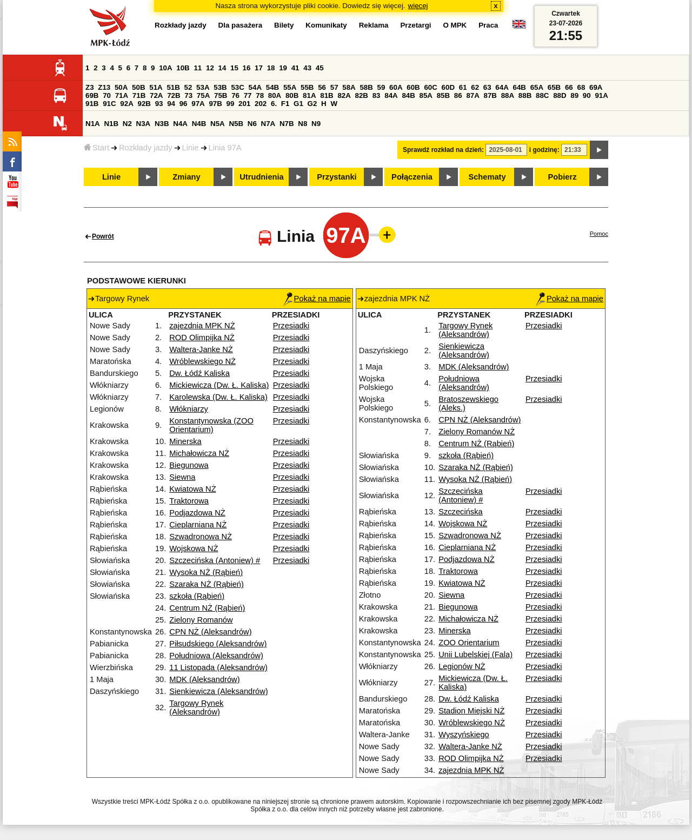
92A (126, 104)
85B (443, 95)
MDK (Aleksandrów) (204, 679)
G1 (298, 104)
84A (390, 95)
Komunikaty (326, 25)
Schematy (486, 177)
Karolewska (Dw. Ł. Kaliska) (218, 397)
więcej (418, 6)
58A (348, 87)
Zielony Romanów (200, 620)
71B (138, 95)
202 (261, 104)
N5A (217, 124)
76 (235, 95)
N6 (252, 124)
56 (322, 87)
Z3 (89, 87)
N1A (92, 124)
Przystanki (336, 177)
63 (487, 87)
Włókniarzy (188, 409)
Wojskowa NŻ (193, 548)
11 (198, 68)
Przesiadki (291, 325)
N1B (111, 124)
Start (96, 147)
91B (91, 104)
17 (259, 68)
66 (569, 87)
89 (574, 95)
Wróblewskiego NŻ (202, 361)
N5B (236, 124)
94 (171, 104)
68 (581, 87)
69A (595, 87)
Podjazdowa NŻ (197, 512)
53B (220, 87)
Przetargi (415, 25)
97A (197, 104)
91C (109, 104)
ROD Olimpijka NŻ (202, 337)
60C (430, 87)
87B (490, 95)
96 (183, 104)
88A (507, 95)
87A (472, 95)
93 (159, 104)
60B (413, 87)
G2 (312, 104)
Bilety (284, 25)
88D (559, 95)
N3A (143, 124)
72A (156, 95)
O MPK (455, 25)
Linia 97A (225, 147)
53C (237, 87)
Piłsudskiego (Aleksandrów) (218, 643)
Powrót (103, 236)
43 (307, 68)
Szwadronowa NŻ (200, 536)
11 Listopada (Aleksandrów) (218, 667)
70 (107, 95)
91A (601, 95)
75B (220, 95)
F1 (285, 104)
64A (501, 87)
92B (143, 104)
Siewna (182, 477)
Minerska (185, 441)
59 (381, 87)
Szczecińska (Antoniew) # (214, 560)
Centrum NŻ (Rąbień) (207, 608)
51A (155, 87)
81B (326, 95)
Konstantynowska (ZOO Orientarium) (211, 425)
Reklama (374, 25)
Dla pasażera (240, 25)
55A (289, 87)
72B (173, 95)
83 (376, 95)
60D (448, 87)
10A (165, 68)
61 (463, 87)
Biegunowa (189, 465)
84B (408, 95)
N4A (180, 124)
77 (248, 95)
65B (554, 87)
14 (222, 68)
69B (91, 95)
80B (291, 95)
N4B (199, 124)
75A (203, 95)
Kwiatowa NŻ (192, 489)
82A (343, 95)
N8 (302, 124)
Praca (488, 25)
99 (231, 104)
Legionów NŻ (461, 666)
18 (271, 68)
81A (309, 95)
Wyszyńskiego (463, 734)
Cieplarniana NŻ (198, 524)
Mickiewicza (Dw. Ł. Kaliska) (219, 385)
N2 (127, 124)
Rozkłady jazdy (145, 147)
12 (210, 68)
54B (272, 87)
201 (244, 104)
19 (283, 68)
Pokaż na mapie (317, 298)
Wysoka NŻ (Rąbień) (206, 572)
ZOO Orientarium (468, 642)
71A (121, 95)
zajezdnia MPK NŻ (202, 325)
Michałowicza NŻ (199, 453)
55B (307, 87)
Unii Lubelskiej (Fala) (475, 654)
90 (587, 95)
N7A (268, 124)
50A (121, 87)
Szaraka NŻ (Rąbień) (206, 584)
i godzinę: (544, 150)
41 (295, 68)
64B (519, 87)
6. (274, 104)
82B (361, 95)
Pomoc (599, 233)
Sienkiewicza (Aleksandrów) (218, 691)
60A (395, 87)
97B (215, 104)
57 (334, 87)
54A (255, 87)
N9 (316, 124)
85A (426, 95)
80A (274, 95)
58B (366, 87)
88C (542, 95)
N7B (287, 124)
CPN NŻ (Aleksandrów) (210, 631)
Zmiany (186, 177)
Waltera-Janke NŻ (201, 349)
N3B (162, 124)
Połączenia (411, 177)
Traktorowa (189, 501)
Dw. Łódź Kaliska (199, 373)
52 (188, 87)
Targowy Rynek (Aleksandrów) (196, 707)
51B (173, 87)
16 (247, 68)
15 (234, 68)
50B (138, 87)
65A (536, 87)
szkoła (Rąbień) (196, 596)
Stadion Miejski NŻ (471, 710)
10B (182, 68)
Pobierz (562, 177)
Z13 (104, 87)
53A (202, 87)
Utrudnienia (261, 177)
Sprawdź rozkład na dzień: (443, 150)
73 (188, 95)
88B (524, 95)
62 (475, 87)
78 (260, 95)
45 (320, 68)
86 (458, 95)
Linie (190, 147)
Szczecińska (460, 511)
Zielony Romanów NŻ (476, 431)
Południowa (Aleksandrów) (216, 655)
